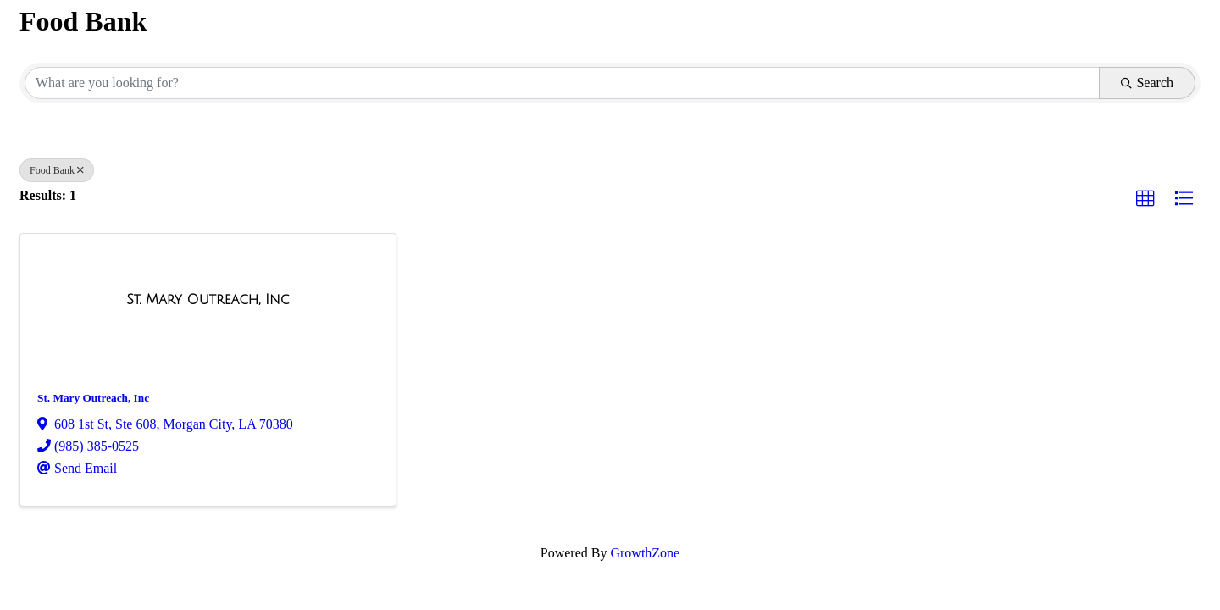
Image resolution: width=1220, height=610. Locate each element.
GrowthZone (644, 553)
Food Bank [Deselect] (57, 170)
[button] (1145, 199)
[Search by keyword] (562, 83)
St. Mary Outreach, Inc (93, 397)
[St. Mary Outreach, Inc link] (207, 299)
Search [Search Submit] (1147, 82)
